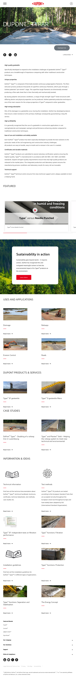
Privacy (23, 666)
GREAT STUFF (7, 632)
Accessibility (37, 666)
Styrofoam (6, 635)
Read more (8, 334)
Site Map (30, 666)
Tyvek (5, 625)
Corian (5, 628)
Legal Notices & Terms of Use (11, 666)
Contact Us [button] (62, 48)
